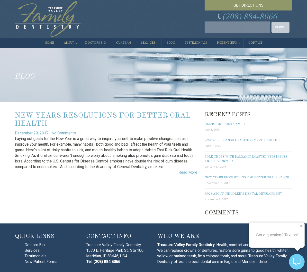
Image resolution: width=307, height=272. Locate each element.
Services (32, 250)
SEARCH (280, 27)
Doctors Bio (35, 244)
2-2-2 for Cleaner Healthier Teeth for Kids (242, 140)
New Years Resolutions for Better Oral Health (247, 177)
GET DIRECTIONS (248, 5)
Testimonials (35, 256)
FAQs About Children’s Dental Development (243, 193)
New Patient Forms (41, 261)
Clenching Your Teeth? (225, 124)
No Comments (64, 133)
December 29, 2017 (32, 133)
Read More (188, 172)
